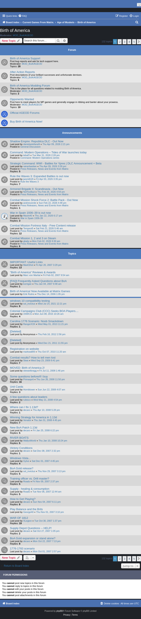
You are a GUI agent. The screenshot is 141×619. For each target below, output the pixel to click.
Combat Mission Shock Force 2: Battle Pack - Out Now (44, 200)
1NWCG (27, 314)
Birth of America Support (25, 58)
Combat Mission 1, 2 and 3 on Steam (33, 238)
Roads (26, 481)
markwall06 (29, 351)
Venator (27, 420)
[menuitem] (22, 15)
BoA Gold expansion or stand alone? (32, 538)
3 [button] (124, 42)
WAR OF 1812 (19, 517)
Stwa (25, 360)
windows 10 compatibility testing (30, 300)
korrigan (27, 284)
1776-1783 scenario (22, 548)
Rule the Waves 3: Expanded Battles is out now (39, 176)
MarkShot (28, 265)
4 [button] (129, 42)
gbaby (26, 241)
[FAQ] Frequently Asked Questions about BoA (38, 281)
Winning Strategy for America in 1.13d (33, 417)
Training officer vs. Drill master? (29, 478)
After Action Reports (22, 72)
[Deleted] (15, 331)
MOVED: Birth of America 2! (27, 367)
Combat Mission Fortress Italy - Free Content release (43, 225)
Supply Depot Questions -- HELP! (31, 528)
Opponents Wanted (22, 99)
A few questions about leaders (28, 396)
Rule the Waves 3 (29, 181)
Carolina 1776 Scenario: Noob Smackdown (36, 321)
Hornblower (29, 389)
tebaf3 (26, 155)
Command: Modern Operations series (39, 158)
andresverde (29, 203)
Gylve (26, 461)
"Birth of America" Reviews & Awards (33, 272)
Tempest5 (28, 228)
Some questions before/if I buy (29, 376)
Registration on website (24, 348)
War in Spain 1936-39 (31, 218)
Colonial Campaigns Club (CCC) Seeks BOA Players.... (44, 311)
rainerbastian (30, 166)
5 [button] (134, 42)
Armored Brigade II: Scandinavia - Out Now (37, 189)
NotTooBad (29, 192)
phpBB (59, 611)
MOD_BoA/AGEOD (23, 35)
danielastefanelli (31, 144)
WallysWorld (29, 440)
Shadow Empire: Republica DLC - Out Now (36, 141)
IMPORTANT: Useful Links (26, 262)
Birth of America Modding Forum (30, 85)
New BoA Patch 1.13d (23, 427)
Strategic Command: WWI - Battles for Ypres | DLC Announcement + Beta (55, 163)
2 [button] (119, 42)
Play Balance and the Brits (26, 509)
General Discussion (30, 146)
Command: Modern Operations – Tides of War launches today (48, 152)
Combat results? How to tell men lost (33, 357)
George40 (28, 512)
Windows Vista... (20, 458)
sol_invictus (29, 303)
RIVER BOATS (19, 437)
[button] (139, 41)
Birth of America (15, 30)
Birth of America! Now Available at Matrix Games (40, 291)
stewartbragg (30, 370)
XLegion (27, 520)
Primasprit (28, 379)
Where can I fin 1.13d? (24, 407)
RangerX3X (29, 324)
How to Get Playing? (22, 499)
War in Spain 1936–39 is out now (30, 212)
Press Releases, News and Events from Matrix (44, 169)
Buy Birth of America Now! (26, 121)
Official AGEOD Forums (24, 112)
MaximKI (27, 215)
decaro (26, 410)
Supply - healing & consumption (29, 488)
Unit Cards (16, 386)
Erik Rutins (28, 294)
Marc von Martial (31, 275)
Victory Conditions (21, 448)
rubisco (27, 399)
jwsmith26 (28, 179)
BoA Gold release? (21, 468)
